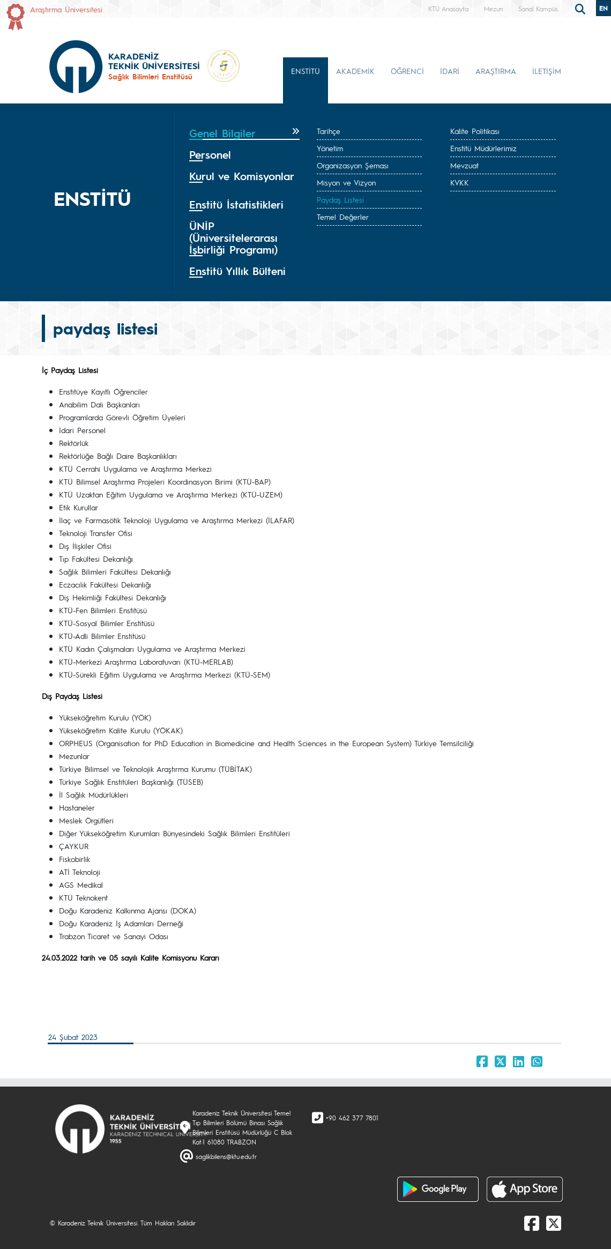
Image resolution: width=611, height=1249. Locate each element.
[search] (581, 8)
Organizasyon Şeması (353, 165)
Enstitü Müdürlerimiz (483, 148)
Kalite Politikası (475, 131)
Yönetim (330, 148)
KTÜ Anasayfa (448, 8)
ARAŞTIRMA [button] (495, 71)
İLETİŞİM (546, 71)
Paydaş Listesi (340, 199)
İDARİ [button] (449, 71)
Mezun (493, 8)
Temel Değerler (343, 216)
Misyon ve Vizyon (346, 182)
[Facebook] (531, 1222)
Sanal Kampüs (538, 8)
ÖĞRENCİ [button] (407, 71)
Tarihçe (328, 131)
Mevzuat (464, 165)
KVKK (459, 182)
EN (603, 8)
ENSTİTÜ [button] (305, 71)
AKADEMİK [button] (355, 71)
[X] (553, 1222)
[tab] (244, 133)
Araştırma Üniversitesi (66, 9)
